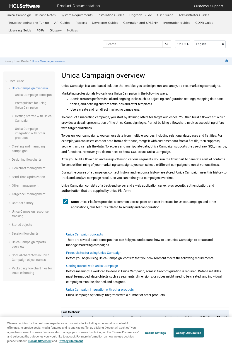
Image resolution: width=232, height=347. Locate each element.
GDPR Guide (204, 22)
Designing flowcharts (26, 159)
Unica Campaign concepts (33, 95)
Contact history (23, 203)
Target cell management (29, 194)
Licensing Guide (19, 30)
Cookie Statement (39, 343)
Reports (81, 22)
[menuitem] (19, 15)
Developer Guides (105, 22)
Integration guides (176, 22)
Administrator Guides (194, 15)
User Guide (165, 15)
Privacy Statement (71, 343)
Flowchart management (29, 168)
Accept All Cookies (188, 335)
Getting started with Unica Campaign (92, 266)
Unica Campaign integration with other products (30, 133)
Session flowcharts (25, 233)
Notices (72, 30)
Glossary (56, 30)
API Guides (62, 22)
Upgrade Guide (140, 15)
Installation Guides (111, 15)
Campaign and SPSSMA (140, 22)
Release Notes (45, 15)
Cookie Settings (155, 335)
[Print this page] (227, 61)
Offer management (25, 185)
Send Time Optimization (28, 177)
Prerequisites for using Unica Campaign (93, 252)
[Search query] (137, 44)
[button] (7, 80)
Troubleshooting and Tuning (28, 22)
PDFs (40, 30)
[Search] (166, 44)
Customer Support (208, 5)
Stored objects (22, 224)
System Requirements (76, 15)
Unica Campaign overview (48, 61)
